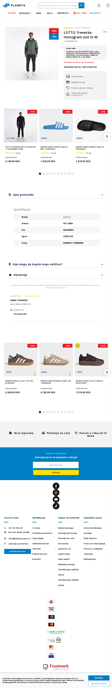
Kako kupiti (64, 559)
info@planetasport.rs (20, 538)
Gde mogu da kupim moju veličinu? (37, 264)
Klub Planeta (90, 538)
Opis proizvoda (23, 194)
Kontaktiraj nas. (77, 95)
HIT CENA (80, 13)
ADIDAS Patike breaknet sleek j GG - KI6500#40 (55, 382)
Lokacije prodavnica (18, 543)
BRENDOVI (63, 13)
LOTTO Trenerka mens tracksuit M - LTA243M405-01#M (20, 148)
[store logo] (14, 5)
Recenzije (20, 275)
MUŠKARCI (25, 13)
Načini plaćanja (65, 528)
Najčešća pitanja (66, 564)
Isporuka (88, 554)
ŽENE (38, 13)
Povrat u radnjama (93, 548)
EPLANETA (95, 13)
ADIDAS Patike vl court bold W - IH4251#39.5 (90, 382)
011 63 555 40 (15, 528)
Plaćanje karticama (67, 533)
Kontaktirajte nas (17, 551)
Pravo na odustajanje (94, 543)
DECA (50, 13)
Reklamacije (90, 559)
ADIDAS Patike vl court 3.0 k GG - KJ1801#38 (19, 382)
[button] (99, 5)
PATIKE (12, 13)
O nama (36, 528)
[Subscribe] (56, 472)
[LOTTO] (105, 33)
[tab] (56, 194)
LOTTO (66, 217)
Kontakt (36, 559)
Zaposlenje (38, 538)
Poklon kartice (39, 554)
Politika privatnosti (42, 533)
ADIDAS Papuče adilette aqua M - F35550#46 (90, 148)
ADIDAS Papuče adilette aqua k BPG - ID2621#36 (54, 148)
